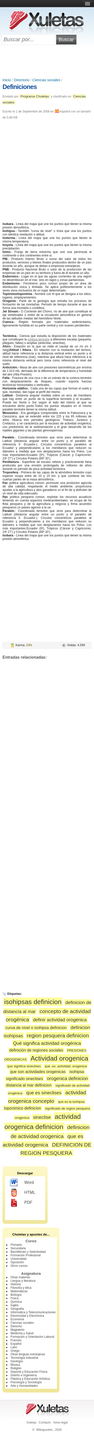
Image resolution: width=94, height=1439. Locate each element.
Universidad (18, 1259)
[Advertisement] (47, 61)
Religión (16, 1368)
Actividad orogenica (59, 1058)
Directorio (22, 80)
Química (16, 1302)
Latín (14, 1347)
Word (22, 1183)
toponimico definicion (22, 1108)
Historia (16, 1284)
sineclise (42, 1117)
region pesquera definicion (58, 1035)
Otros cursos (19, 1266)
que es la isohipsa (71, 1102)
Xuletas (31, 1422)
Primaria (16, 1245)
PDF (21, 1203)
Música (15, 1365)
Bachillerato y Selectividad (28, 1252)
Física (15, 1298)
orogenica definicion (67, 1078)
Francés (16, 1340)
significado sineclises (24, 1079)
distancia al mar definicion (29, 1085)
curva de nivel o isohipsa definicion (36, 1028)
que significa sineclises (24, 1066)
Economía (17, 1319)
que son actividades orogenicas (38, 1072)
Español (16, 1344)
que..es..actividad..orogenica (66, 1066)
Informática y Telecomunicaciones (33, 1312)
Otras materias (20, 1277)
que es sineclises (43, 1092)
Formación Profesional (26, 1255)
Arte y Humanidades (24, 1386)
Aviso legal (60, 1422)
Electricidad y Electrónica (27, 1316)
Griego (15, 1351)
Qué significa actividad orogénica (47, 1043)
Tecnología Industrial (24, 1358)
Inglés (15, 1305)
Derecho (16, 1326)
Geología (17, 1361)
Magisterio (17, 1330)
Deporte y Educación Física (29, 1372)
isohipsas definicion (33, 1002)
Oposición (17, 1262)
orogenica (22, 1118)
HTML (22, 1193)
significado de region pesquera (67, 1108)
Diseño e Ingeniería (24, 1375)
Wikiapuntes (44, 1430)
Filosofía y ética (21, 1288)
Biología (16, 1295)
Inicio (7, 80)
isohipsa (76, 1072)
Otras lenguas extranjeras (28, 1354)
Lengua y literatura (23, 1281)
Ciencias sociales (46, 80)
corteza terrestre (38, 339)
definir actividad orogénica (60, 1019)
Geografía (17, 1309)
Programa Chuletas (34, 96)
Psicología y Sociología (26, 1382)
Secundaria (18, 1248)
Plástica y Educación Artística (30, 1379)
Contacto (45, 1422)
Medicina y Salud (22, 1333)
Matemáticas (19, 1291)
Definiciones (20, 86)
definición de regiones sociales (36, 1050)
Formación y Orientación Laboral (32, 1337)
